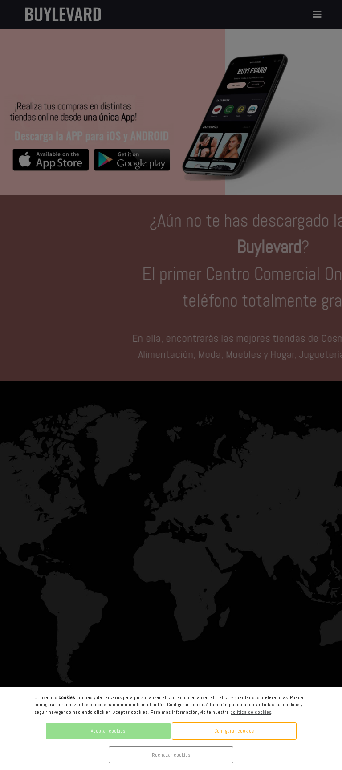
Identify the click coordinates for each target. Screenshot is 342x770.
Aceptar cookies (108, 731)
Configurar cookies (234, 731)
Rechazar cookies (171, 755)
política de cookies (250, 712)
